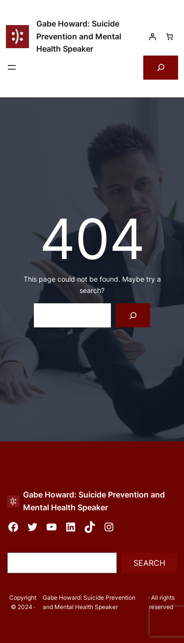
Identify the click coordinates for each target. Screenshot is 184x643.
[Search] (133, 315)
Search (149, 563)
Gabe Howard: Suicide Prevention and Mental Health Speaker (78, 36)
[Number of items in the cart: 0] (169, 36)
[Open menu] (12, 67)
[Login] (152, 36)
